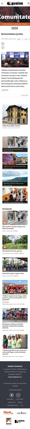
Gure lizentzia (7, 383)
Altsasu (15, 231)
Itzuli (26, 39)
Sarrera (14, 28)
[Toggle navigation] (2, 3)
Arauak (20, 402)
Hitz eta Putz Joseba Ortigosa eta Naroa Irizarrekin (13, 227)
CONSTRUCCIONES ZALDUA (11, 126)
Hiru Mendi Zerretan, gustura (12, 251)
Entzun (18, 39)
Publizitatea (11, 402)
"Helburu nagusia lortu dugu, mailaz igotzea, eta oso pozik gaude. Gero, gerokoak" (14, 298)
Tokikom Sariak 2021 (15, 24)
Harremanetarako (12, 405)
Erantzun (24, 95)
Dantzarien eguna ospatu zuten (13, 273)
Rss (22, 405)
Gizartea (5, 90)
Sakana (22, 330)
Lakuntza (15, 275)
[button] (4, 122)
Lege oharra (19, 399)
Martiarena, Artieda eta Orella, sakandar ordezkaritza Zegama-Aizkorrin (13, 326)
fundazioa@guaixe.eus (15, 377)
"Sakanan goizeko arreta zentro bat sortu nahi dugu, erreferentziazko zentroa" (14, 352)
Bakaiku (21, 253)
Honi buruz (10, 399)
